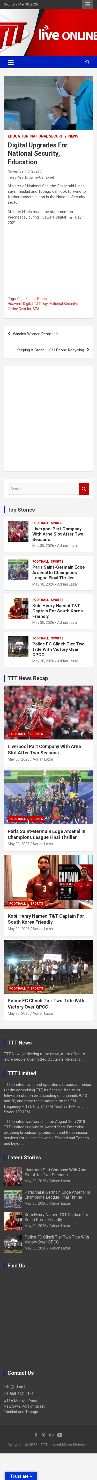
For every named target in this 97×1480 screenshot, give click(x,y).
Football (40, 523)
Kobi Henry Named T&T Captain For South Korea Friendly (57, 611)
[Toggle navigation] (11, 62)
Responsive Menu (87, 4)
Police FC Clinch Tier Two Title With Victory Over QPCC (58, 649)
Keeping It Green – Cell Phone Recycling (50, 350)
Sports (57, 523)
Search (84, 489)
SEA (36, 309)
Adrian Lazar (67, 546)
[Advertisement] (48, 419)
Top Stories (21, 510)
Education (18, 136)
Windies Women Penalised (35, 334)
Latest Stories (24, 1157)
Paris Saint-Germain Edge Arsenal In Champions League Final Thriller (58, 572)
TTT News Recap (28, 678)
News (73, 136)
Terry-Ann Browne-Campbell (31, 177)
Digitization (26, 299)
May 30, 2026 (43, 546)
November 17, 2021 (24, 171)
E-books (43, 299)
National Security (48, 136)
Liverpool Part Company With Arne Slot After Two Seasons (57, 534)
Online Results (19, 309)
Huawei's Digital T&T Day (28, 304)
